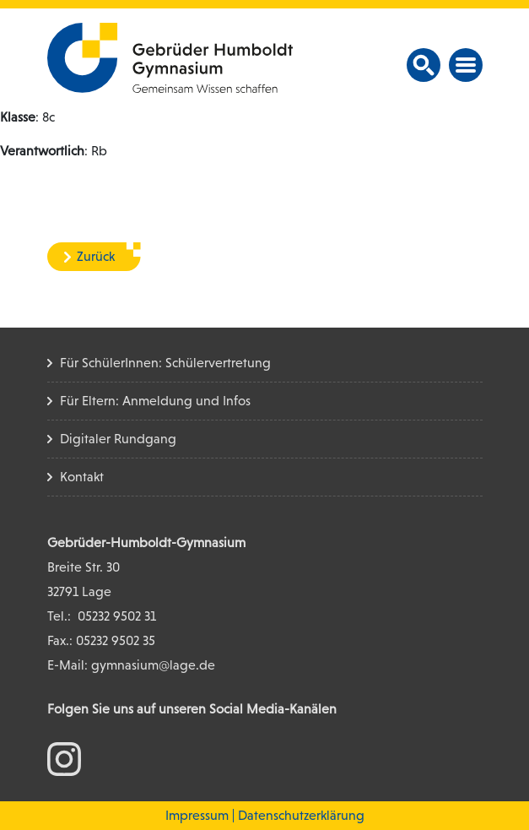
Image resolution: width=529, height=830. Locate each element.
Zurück (96, 256)
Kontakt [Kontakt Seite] (82, 476)
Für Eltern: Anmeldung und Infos (155, 400)
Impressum (197, 815)
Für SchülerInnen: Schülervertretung (165, 362)
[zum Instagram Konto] (64, 758)
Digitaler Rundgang (118, 438)
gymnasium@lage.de (153, 665)
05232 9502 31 (117, 616)
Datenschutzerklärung (301, 815)
